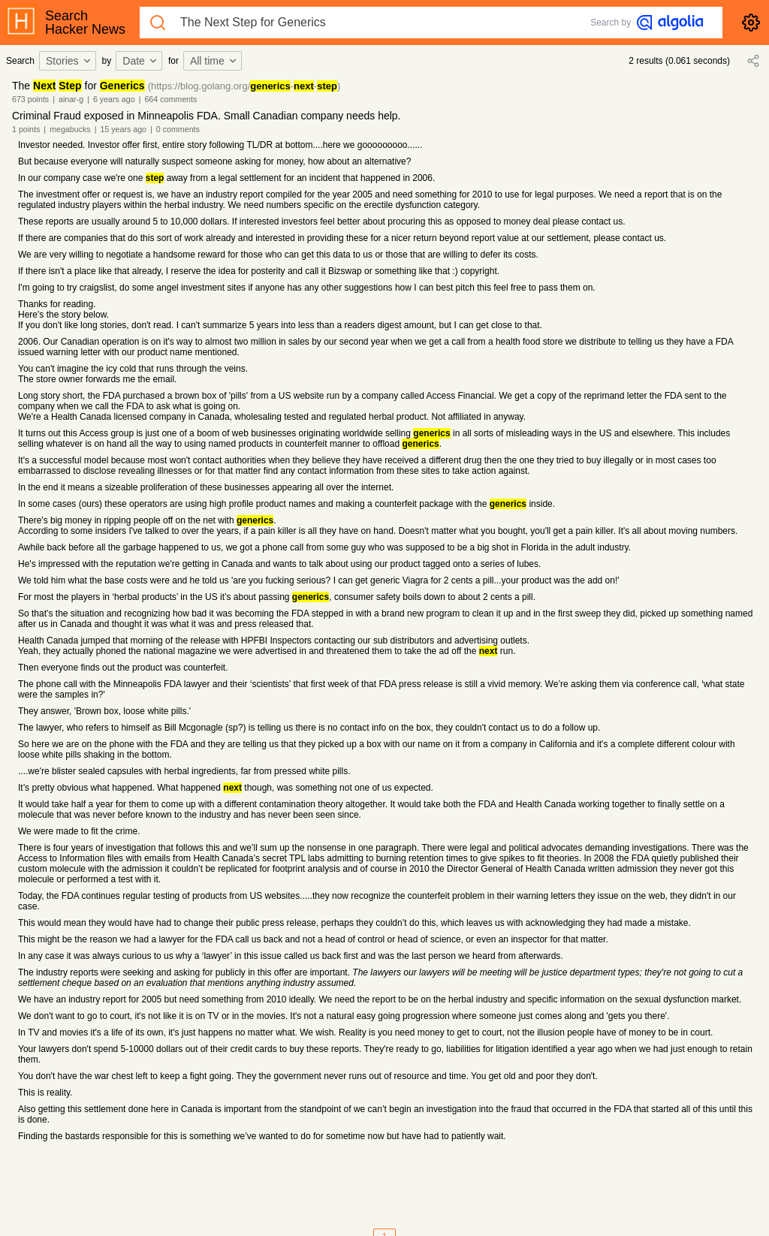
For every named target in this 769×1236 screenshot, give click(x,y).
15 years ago (123, 129)
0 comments (178, 129)
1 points (26, 129)
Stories (69, 61)
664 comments (170, 99)
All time (214, 61)
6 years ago (114, 99)
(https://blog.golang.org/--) (244, 86)
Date (140, 61)
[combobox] (70, 61)
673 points (30, 99)
